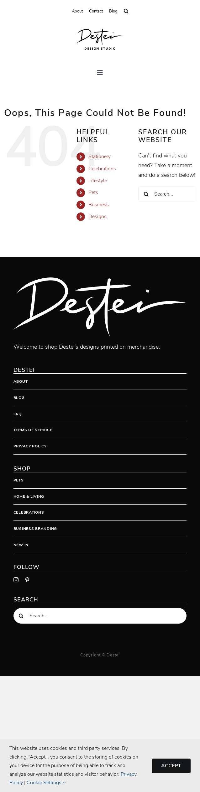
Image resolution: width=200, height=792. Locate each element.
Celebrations (102, 168)
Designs (97, 216)
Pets (93, 192)
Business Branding (35, 528)
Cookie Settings (46, 782)
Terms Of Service (32, 429)
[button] (126, 11)
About (20, 381)
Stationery (99, 156)
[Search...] (167, 194)
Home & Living (28, 496)
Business (98, 204)
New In (21, 544)
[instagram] (15, 579)
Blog (19, 397)
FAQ (17, 413)
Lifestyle (97, 180)
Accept (171, 765)
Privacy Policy (30, 446)
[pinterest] (27, 579)
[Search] (146, 194)
